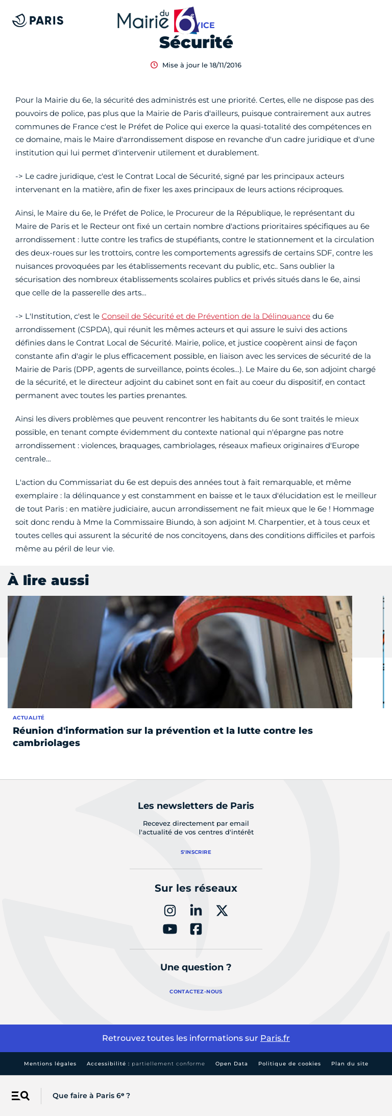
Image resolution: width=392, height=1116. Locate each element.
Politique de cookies (289, 1063)
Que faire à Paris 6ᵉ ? (91, 1095)
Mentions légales (50, 1063)
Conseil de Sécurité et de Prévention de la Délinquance (206, 316)
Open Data (231, 1063)
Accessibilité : (146, 1063)
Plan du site (350, 1063)
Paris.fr (275, 1038)
